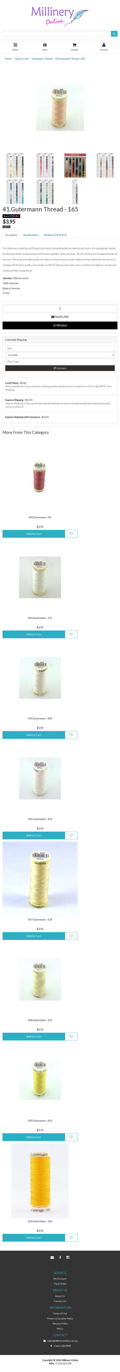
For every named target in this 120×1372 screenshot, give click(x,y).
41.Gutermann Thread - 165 (70, 58)
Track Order (60, 1283)
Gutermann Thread (42, 58)
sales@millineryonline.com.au (60, 1340)
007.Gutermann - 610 (40, 919)
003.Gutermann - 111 (40, 617)
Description (11, 235)
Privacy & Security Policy (60, 1318)
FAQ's (60, 1328)
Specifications (30, 235)
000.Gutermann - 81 (40, 517)
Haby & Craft (22, 58)
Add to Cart (33, 534)
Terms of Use (60, 1313)
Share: (11, 216)
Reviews (55, 235)
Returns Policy (60, 1323)
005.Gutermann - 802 (40, 718)
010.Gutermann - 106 (40, 1221)
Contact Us (60, 1301)
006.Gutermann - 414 (40, 818)
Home (8, 58)
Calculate (60, 368)
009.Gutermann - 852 (40, 1120)
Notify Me (60, 317)
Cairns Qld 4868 (60, 1346)
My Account (60, 1278)
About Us (60, 1296)
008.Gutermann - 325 (40, 1020)
